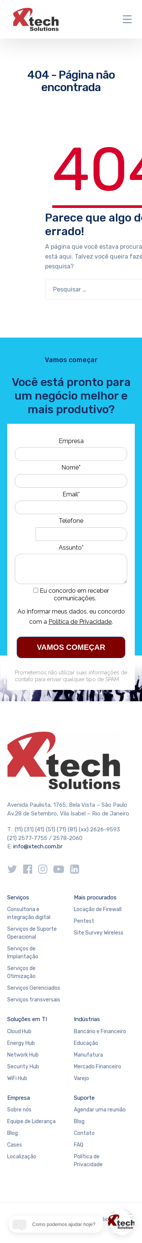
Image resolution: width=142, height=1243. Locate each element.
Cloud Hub (19, 1031)
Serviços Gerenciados (33, 988)
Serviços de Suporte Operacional (32, 933)
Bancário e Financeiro (100, 1031)
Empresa (71, 441)
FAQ (78, 1145)
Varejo (81, 1078)
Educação (86, 1043)
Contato (84, 1133)
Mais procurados (95, 897)
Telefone (71, 520)
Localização (21, 1156)
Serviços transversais (33, 1000)
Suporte (84, 1097)
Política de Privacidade (80, 621)
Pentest (84, 921)
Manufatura (88, 1055)
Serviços (18, 897)
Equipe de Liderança (31, 1121)
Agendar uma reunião (100, 1110)
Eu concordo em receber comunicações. (71, 594)
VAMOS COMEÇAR (71, 647)
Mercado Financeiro (97, 1066)
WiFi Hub (17, 1078)
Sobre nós (19, 1110)
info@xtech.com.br (37, 846)
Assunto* (71, 547)
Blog (12, 1133)
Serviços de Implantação (22, 952)
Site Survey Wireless (98, 933)
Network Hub (23, 1055)
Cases (14, 1145)
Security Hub (23, 1066)
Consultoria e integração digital (28, 913)
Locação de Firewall (98, 909)
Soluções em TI (27, 1019)
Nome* (71, 467)
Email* (71, 494)
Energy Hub (21, 1043)
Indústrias (87, 1019)
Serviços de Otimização (21, 972)
